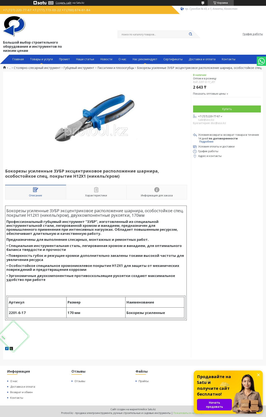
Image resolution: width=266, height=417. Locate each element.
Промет (64, 59)
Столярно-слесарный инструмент (37, 68)
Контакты (228, 59)
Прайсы (144, 381)
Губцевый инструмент (78, 68)
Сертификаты (173, 59)
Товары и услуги (41, 59)
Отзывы (80, 381)
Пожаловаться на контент (189, 413)
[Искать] (191, 34)
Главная (18, 59)
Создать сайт (63, 2)
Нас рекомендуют (144, 59)
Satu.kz (152, 409)
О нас (122, 59)
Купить (227, 109)
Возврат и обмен (21, 392)
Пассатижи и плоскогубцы (115, 68)
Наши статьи (85, 59)
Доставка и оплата (202, 59)
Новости (106, 59)
